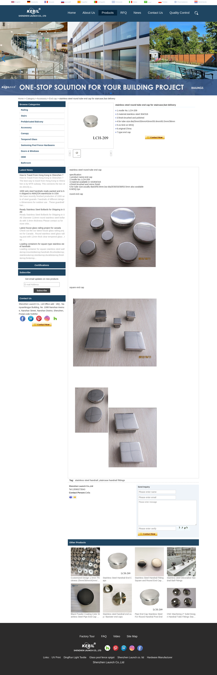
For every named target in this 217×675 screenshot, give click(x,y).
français (51, 2)
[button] (103, 93)
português (101, 2)
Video (116, 636)
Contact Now (42, 325)
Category (30, 98)
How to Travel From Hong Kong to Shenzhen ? (41, 175)
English (17, 2)
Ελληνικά (119, 2)
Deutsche (34, 2)
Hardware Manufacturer (159, 657)
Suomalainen (183, 2)
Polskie (164, 2)
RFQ (123, 12)
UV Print (56, 657)
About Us (89, 12)
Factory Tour (87, 636)
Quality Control (179, 12)
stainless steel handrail (86, 480)
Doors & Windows (30, 151)
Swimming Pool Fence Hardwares (38, 145)
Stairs (24, 116)
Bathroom (26, 163)
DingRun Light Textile (75, 657)
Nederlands (202, 2)
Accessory (42, 98)
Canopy (25, 133)
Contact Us (155, 12)
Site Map (132, 636)
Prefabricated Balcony (32, 121)
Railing (24, 110)
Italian (135, 2)
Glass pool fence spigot (101, 657)
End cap (53, 98)
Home (72, 12)
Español (84, 2)
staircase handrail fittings (112, 480)
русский (68, 2)
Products (108, 12)
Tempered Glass (29, 139)
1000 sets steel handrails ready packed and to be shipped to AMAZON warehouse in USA (42, 192)
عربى (150, 2)
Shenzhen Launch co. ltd (130, 657)
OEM (23, 157)
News (137, 12)
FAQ (104, 636)
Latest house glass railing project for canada (40, 228)
